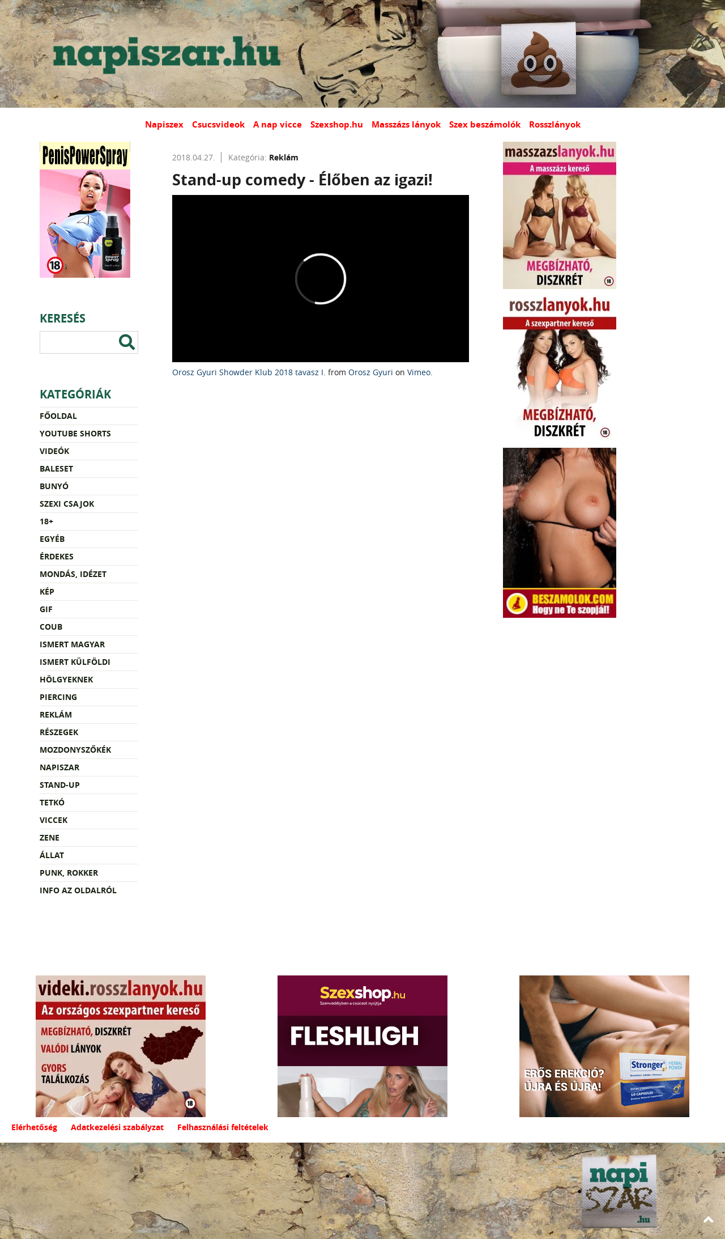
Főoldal (58, 415)
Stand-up (60, 784)
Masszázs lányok (406, 124)
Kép (47, 591)
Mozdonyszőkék (75, 749)
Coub (51, 626)
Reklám (56, 714)
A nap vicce (277, 124)
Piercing (58, 696)
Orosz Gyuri (370, 372)
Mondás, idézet (73, 573)
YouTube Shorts (75, 433)
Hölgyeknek (66, 679)
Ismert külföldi (75, 661)
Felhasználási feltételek (222, 1127)
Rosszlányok (555, 124)
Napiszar (59, 767)
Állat (52, 855)
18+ (46, 521)
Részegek (59, 732)
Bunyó (54, 486)
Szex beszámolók (485, 124)
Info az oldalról (78, 890)
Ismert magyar (72, 644)
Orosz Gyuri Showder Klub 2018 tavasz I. (249, 372)
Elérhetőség (34, 1127)
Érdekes (57, 556)
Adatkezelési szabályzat (117, 1127)
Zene (49, 837)
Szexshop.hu (336, 124)
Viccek (53, 819)
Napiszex (164, 124)
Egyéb (52, 538)
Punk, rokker (69, 872)
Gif (46, 609)
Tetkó (52, 802)
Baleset (56, 468)
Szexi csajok (67, 503)
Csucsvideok (218, 124)
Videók (54, 450)
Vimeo (418, 372)
